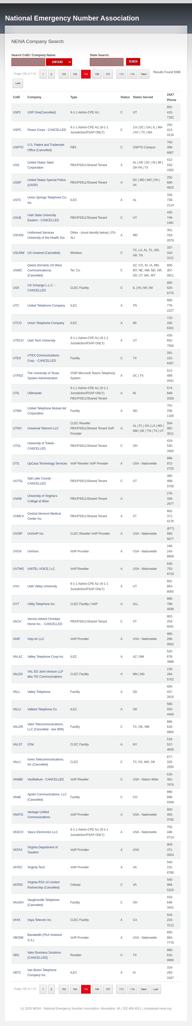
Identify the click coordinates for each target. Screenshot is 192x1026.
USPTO (18, 147)
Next (144, 74)
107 (108, 74)
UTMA (17, 411)
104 (75, 74)
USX (16, 288)
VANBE (18, 779)
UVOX (17, 551)
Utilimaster (34, 393)
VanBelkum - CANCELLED (45, 779)
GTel (30, 744)
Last (17, 83)
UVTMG (18, 569)
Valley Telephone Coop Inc (45, 656)
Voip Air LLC (35, 639)
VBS (16, 955)
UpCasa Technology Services (47, 463)
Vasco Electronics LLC (42, 832)
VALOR (18, 727)
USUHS (18, 235)
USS (16, 165)
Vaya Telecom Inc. (39, 920)
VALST (17, 744)
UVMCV (18, 516)
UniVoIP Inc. (35, 533)
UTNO (17, 428)
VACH (17, 621)
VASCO (18, 832)
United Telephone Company (46, 305)
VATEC (18, 867)
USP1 (17, 112)
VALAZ (17, 656)
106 (97, 74)
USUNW (18, 253)
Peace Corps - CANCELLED (46, 130)
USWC (17, 270)
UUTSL (18, 481)
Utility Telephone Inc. (41, 604)
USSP (17, 182)
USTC (17, 200)
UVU (16, 586)
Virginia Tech (36, 867)
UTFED (18, 375)
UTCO (17, 323)
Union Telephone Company (45, 323)
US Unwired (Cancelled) (43, 253)
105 (86, 74)
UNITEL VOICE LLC (41, 569)
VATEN (18, 885)
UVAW (17, 498)
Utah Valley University (42, 586)
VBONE (18, 937)
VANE (17, 797)
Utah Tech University (41, 340)
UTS (16, 463)
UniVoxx (33, 551)
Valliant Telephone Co (42, 709)
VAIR (16, 639)
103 (64, 74)
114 (132, 74)
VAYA (16, 920)
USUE (17, 217)
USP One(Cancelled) (41, 112)
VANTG (18, 814)
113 (121, 74)
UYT (16, 604)
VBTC (17, 972)
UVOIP (17, 533)
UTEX (17, 358)
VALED (18, 674)
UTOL (17, 446)
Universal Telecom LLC (43, 428)
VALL (16, 692)
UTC (16, 305)
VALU (17, 762)
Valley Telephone (38, 692)
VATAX (17, 850)
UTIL (16, 393)
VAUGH (18, 902)
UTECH (18, 340)
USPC (17, 130)
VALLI (17, 709)
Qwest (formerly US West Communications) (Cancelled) (44, 270)
